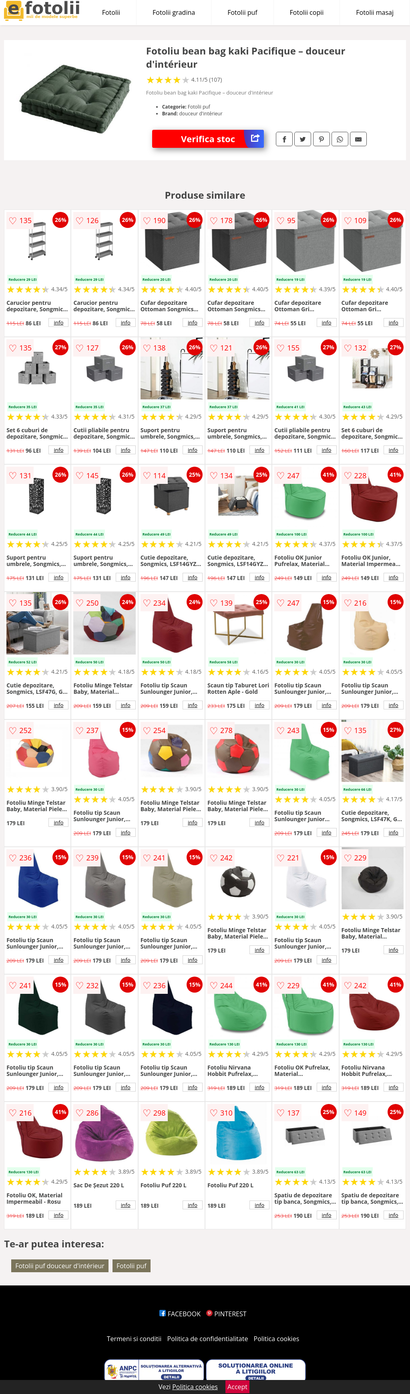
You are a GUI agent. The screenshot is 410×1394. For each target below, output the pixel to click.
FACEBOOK (180, 1313)
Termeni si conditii (134, 1338)
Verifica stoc (222, 139)
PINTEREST (226, 1313)
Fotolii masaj (375, 12)
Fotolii (111, 12)
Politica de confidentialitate (207, 1338)
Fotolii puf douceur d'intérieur (60, 1265)
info (58, 322)
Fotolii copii (307, 12)
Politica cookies (276, 1338)
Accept (237, 1386)
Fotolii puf (242, 12)
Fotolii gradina (174, 12)
